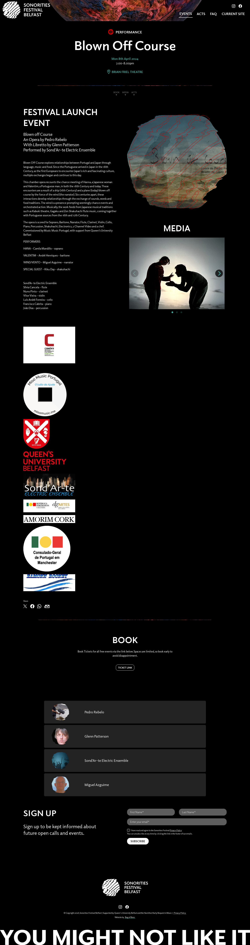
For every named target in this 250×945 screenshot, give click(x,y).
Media (125, 92)
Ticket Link (125, 667)
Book (116, 92)
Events (185, 13)
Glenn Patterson (98, 736)
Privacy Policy (176, 830)
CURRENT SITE (233, 14)
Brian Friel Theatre (125, 72)
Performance (125, 31)
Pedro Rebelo (95, 712)
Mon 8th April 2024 (125, 59)
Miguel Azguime (98, 784)
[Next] (219, 273)
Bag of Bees (130, 917)
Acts (201, 14)
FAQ (213, 14)
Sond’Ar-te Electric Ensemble (109, 760)
